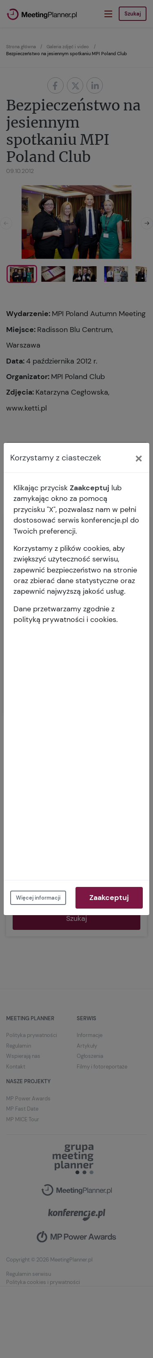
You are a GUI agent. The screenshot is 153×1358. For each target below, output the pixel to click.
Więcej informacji (38, 897)
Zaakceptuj (109, 897)
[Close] (138, 457)
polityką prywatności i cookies (64, 619)
